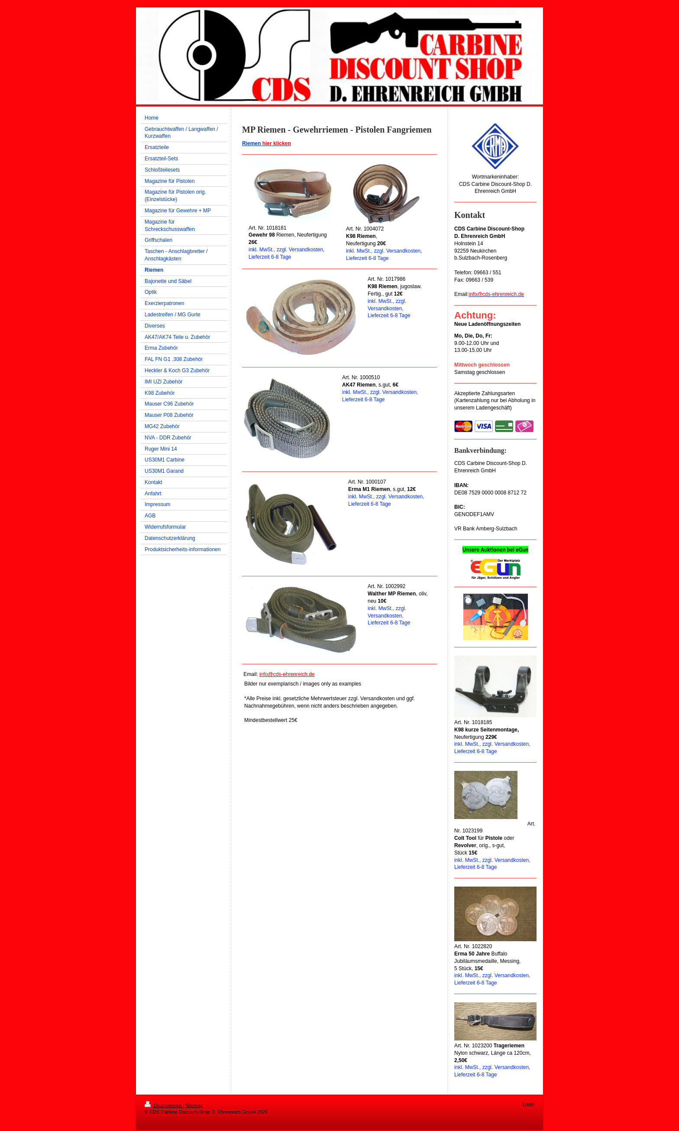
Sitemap (194, 1105)
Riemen (266, 143)
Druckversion (164, 1105)
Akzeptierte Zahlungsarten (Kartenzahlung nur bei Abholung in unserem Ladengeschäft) (494, 400)
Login (528, 1104)
